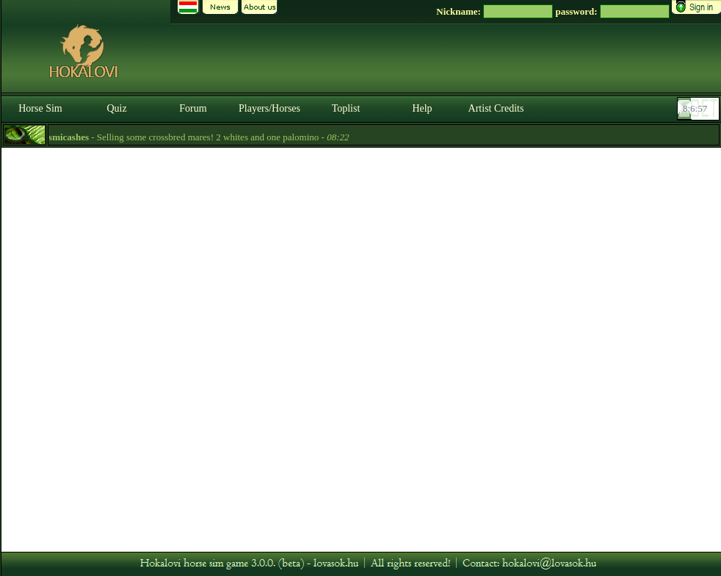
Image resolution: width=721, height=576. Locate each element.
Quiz (116, 108)
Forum (192, 108)
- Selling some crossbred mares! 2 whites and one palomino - (196, 137)
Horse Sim (40, 108)
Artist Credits (496, 108)
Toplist (346, 108)
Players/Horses (269, 108)
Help (422, 108)
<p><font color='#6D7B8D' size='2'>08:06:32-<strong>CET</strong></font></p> (699, 108)
